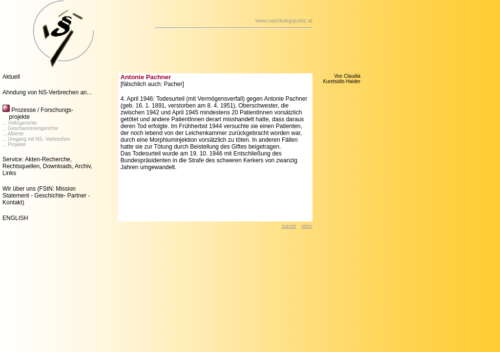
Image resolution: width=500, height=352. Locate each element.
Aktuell (11, 76)
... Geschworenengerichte (30, 128)
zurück (289, 226)
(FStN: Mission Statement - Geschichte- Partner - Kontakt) (46, 195)
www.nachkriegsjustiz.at (283, 20)
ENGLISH (15, 218)
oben (306, 226)
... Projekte (14, 144)
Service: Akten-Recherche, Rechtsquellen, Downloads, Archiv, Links (47, 166)
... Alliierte (12, 133)
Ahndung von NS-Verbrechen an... (47, 92)
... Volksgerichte (19, 123)
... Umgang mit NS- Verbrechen (36, 139)
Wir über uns (19, 188)
